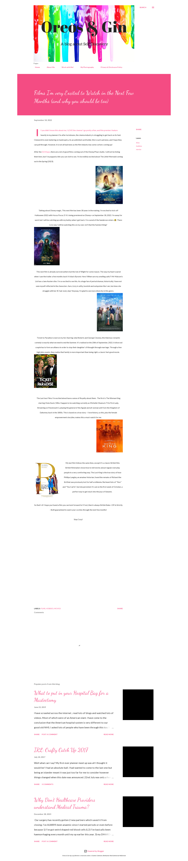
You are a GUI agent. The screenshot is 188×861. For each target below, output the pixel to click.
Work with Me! (66, 67)
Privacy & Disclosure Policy (110, 67)
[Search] (143, 7)
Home (36, 67)
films (137, 143)
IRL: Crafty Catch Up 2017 (61, 750)
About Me (49, 67)
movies (138, 149)
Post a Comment (50, 734)
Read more (109, 734)
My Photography (85, 67)
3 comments (47, 784)
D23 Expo (46, 152)
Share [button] (138, 129)
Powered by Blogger (94, 851)
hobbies (139, 146)
